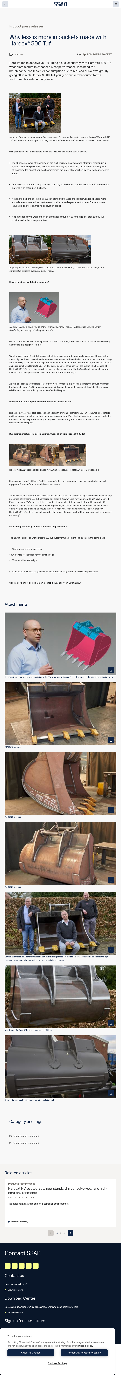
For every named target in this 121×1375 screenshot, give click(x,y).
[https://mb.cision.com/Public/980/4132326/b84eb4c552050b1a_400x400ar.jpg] (111, 740)
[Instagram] (22, 1266)
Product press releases (26, 1136)
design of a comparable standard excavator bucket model (29, 1100)
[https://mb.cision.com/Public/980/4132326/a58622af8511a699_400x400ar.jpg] (111, 810)
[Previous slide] (51, 1233)
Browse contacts (14, 1289)
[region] (57, 1351)
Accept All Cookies (31, 1352)
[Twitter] (29, 1266)
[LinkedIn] (8, 1266)
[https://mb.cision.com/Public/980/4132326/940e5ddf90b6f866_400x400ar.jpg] (111, 880)
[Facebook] (15, 1266)
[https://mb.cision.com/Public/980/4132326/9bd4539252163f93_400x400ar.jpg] (111, 950)
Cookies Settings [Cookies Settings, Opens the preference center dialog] (57, 1363)
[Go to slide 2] (60, 1233)
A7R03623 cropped (13, 817)
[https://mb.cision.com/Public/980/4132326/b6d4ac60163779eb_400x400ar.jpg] (111, 670)
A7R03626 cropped (13, 887)
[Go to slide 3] (64, 1233)
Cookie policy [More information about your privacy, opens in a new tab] (86, 1345)
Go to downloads (14, 1312)
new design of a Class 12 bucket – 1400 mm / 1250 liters (28, 1030)
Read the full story (18, 1221)
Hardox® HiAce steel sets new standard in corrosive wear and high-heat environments (58, 1190)
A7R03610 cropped (13, 747)
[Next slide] (70, 1233)
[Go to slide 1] (57, 1233)
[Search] (5, 4)
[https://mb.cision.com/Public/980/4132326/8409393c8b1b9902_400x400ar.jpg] (111, 1093)
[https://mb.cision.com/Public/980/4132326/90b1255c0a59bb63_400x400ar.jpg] (111, 1023)
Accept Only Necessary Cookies (83, 1352)
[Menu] (116, 4)
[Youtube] (36, 1266)
